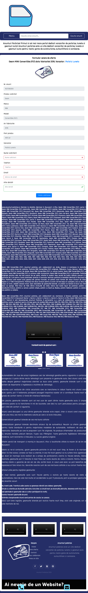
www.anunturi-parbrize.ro (11, 207)
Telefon (7, 162)
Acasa (34, 547)
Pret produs (8, 133)
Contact (34, 552)
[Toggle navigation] (12, 36)
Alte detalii (8, 182)
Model (6, 113)
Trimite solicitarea (44, 195)
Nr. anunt (7, 84)
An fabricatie (9, 123)
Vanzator (7, 143)
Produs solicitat (10, 94)
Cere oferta (33, 549)
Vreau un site (34, 558)
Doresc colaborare (33, 555)
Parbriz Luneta (72, 61)
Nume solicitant (10, 153)
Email (6, 172)
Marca (6, 103)
